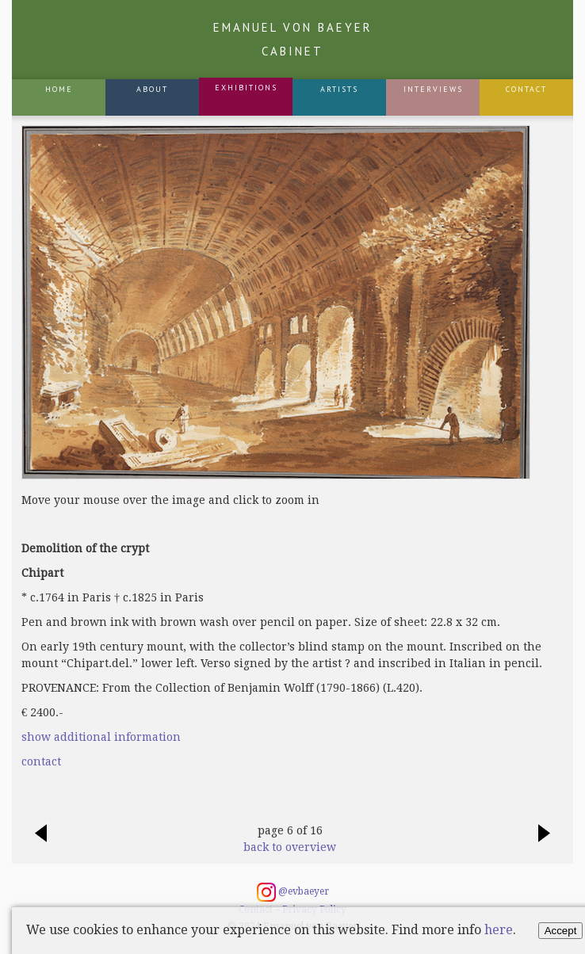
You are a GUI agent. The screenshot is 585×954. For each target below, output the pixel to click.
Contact (526, 89)
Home (59, 89)
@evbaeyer (293, 892)
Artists (339, 89)
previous (40, 841)
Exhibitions (246, 87)
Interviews (433, 89)
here (498, 929)
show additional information (101, 737)
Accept (561, 931)
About (152, 89)
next (545, 841)
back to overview (289, 847)
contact (41, 761)
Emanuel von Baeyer (293, 39)
